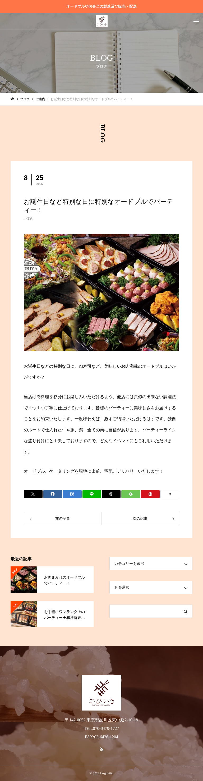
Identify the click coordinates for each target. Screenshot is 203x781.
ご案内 (28, 219)
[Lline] (91, 494)
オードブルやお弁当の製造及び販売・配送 (101, 6)
